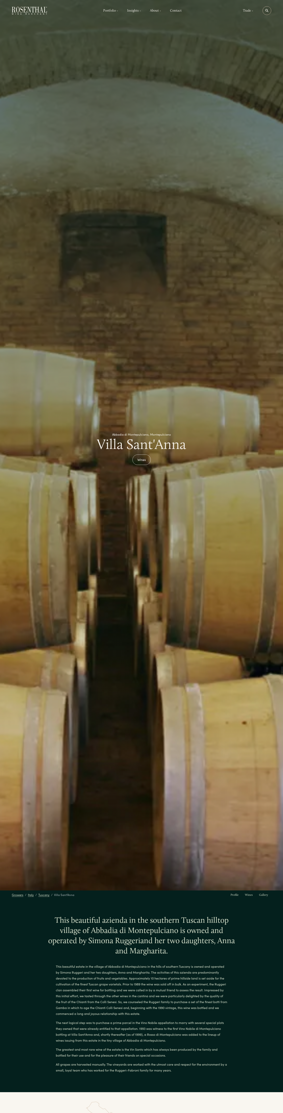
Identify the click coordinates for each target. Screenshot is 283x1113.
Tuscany (44, 895)
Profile (235, 895)
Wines (141, 460)
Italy (31, 895)
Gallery (263, 895)
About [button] (155, 10)
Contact (176, 10)
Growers (17, 895)
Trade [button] (248, 10)
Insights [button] (134, 10)
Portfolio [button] (110, 10)
